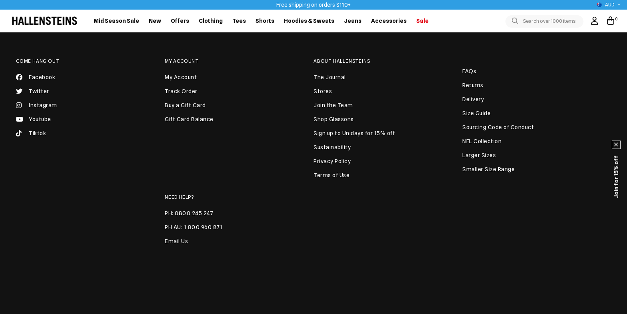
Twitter (32, 94)
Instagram (36, 108)
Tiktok (31, 136)
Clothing (211, 21)
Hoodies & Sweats (309, 21)
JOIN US (390, 246)
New (155, 21)
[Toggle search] (516, 21)
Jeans (352, 21)
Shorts (265, 21)
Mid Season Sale (116, 21)
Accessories (389, 21)
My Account (182, 61)
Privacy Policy (395, 307)
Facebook (35, 80)
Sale (422, 21)
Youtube (33, 122)
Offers (180, 21)
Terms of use (357, 307)
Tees (239, 21)
